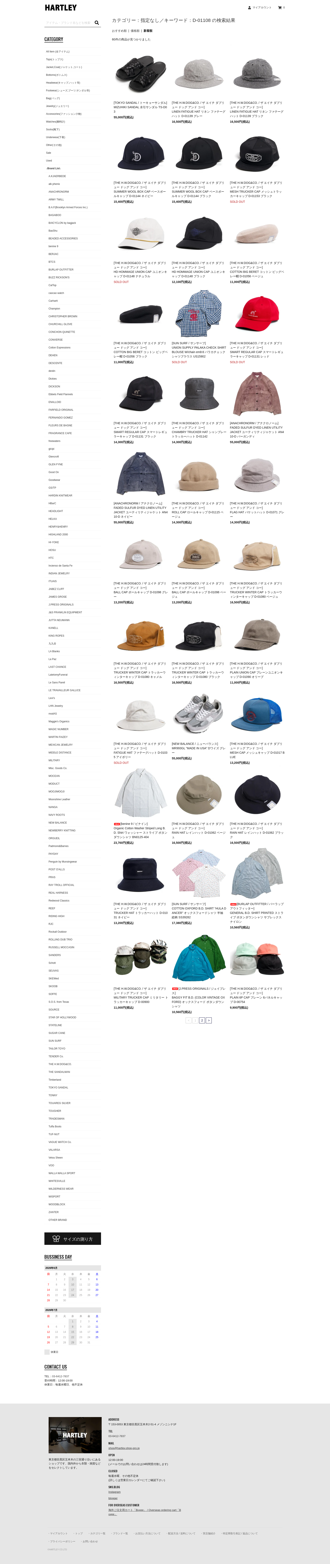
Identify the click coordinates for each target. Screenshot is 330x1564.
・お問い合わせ (89, 1541)
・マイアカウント (58, 1533)
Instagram (114, 1491)
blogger (112, 1498)
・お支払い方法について (147, 1533)
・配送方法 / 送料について (181, 1533)
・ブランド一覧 (119, 1533)
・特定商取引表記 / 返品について (239, 1533)
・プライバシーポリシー (61, 1541)
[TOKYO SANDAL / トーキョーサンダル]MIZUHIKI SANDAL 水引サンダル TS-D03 (140, 107)
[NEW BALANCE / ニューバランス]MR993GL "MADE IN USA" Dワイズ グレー (199, 748)
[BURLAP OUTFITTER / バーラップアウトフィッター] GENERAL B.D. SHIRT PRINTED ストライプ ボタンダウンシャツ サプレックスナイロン (257, 912)
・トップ (78, 1533)
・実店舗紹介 (208, 1533)
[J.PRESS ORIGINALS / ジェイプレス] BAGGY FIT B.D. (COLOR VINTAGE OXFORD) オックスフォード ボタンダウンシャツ (199, 997)
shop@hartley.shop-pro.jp (124, 1448)
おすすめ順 (119, 30)
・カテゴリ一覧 (96, 1533)
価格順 (135, 30)
